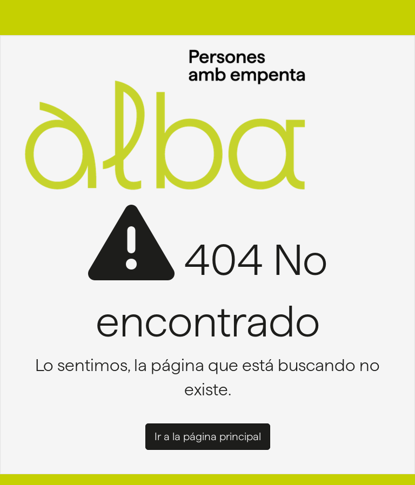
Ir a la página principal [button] (208, 436)
